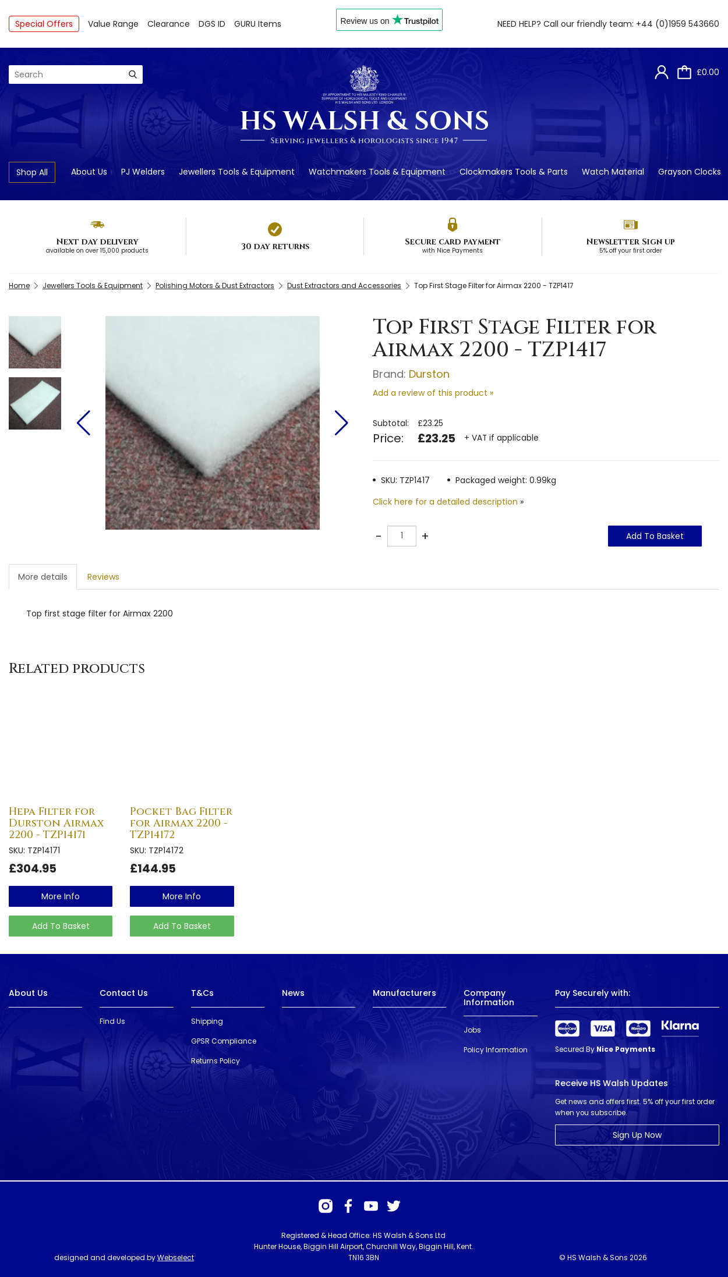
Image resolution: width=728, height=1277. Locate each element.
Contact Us (124, 993)
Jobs (472, 1030)
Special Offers (44, 24)
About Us (89, 172)
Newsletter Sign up (630, 241)
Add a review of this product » (433, 393)
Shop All (32, 172)
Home (19, 285)
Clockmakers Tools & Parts (514, 172)
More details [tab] (43, 577)
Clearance (168, 24)
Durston (429, 374)
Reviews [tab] (103, 577)
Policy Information (496, 1050)
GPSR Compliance (223, 1041)
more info (60, 896)
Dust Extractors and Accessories (344, 285)
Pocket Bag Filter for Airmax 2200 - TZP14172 (181, 823)
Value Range (113, 24)
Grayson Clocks (689, 172)
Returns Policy (215, 1061)
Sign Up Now (637, 1135)
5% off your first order (630, 250)
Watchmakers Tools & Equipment (377, 172)
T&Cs (202, 993)
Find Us (112, 1021)
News (293, 993)
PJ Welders (143, 172)
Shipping (207, 1021)
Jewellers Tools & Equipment (237, 172)
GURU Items (257, 24)
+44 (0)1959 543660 (677, 24)
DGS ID (212, 24)
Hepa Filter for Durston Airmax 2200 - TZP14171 (56, 823)
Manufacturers (404, 993)
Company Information (489, 997)
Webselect (175, 1257)
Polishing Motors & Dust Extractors (215, 285)
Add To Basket (655, 536)
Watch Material (613, 172)
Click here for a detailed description (445, 502)
